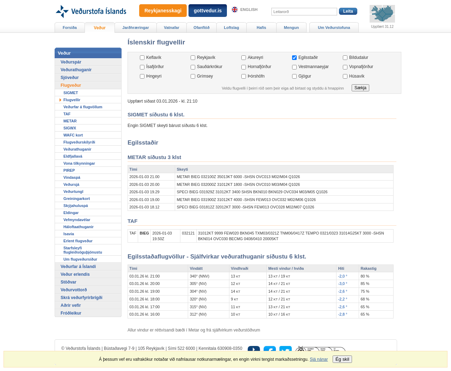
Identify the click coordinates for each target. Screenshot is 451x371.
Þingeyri (153, 76)
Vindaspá (71, 177)
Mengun (291, 27)
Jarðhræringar (135, 27)
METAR (70, 121)
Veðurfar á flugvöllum (82, 107)
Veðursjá (71, 184)
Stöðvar (68, 282)
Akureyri (255, 57)
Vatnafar (171, 27)
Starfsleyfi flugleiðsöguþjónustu (82, 250)
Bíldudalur (358, 57)
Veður (99, 27)
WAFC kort (73, 135)
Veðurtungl (73, 191)
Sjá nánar (319, 359)
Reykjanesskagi (162, 10)
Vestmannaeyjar (313, 66)
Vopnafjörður (361, 66)
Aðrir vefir (71, 305)
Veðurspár (71, 62)
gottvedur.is (208, 10)
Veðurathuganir (76, 69)
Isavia (68, 234)
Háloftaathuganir (78, 227)
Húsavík (356, 76)
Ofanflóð (201, 27)
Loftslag (231, 27)
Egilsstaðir (308, 57)
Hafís (261, 27)
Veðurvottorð (74, 289)
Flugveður (71, 85)
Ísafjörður (155, 66)
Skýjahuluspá (75, 205)
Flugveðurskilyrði (79, 142)
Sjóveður (70, 77)
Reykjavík (206, 57)
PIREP (69, 170)
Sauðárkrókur (209, 66)
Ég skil (342, 359)
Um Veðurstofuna (334, 27)
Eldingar (71, 213)
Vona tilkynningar (79, 163)
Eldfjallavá (72, 156)
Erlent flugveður (78, 241)
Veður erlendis (75, 274)
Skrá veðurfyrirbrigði (82, 297)
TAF (66, 114)
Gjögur (304, 76)
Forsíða (70, 27)
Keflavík (153, 57)
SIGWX (69, 128)
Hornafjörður (259, 66)
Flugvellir (71, 100)
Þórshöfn (256, 76)
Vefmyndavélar (76, 220)
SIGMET (70, 93)
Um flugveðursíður (80, 259)
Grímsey (205, 76)
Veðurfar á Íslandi (78, 266)
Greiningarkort (76, 198)
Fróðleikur (71, 313)
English (249, 9)
